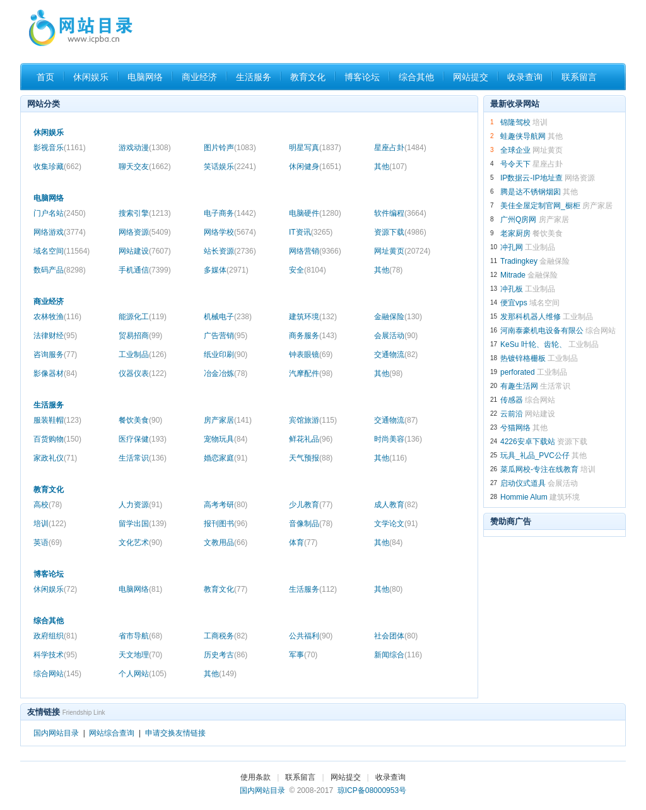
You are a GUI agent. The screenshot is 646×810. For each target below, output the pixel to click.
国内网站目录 (56, 733)
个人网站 (143, 673)
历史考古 (225, 654)
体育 (303, 542)
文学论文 (396, 523)
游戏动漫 (145, 147)
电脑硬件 (315, 213)
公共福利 (310, 635)
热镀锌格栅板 (523, 358)
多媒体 (226, 270)
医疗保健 (143, 439)
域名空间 (61, 251)
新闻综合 (398, 654)
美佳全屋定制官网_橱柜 (540, 205)
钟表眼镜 (310, 354)
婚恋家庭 (225, 458)
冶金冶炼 (225, 373)
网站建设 (145, 251)
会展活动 (396, 335)
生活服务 (253, 77)
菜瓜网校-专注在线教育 (539, 469)
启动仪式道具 (523, 483)
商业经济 (199, 77)
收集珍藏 (57, 166)
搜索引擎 (145, 213)
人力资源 (140, 504)
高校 (47, 504)
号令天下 (515, 164)
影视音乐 (59, 147)
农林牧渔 (57, 316)
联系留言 (579, 77)
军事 (303, 654)
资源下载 (400, 232)
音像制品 (310, 523)
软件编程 (400, 213)
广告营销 (225, 335)
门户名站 (59, 213)
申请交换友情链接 (175, 733)
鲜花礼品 (310, 439)
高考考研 (225, 504)
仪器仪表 (143, 373)
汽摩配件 (310, 373)
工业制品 (143, 354)
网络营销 (315, 251)
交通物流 (396, 354)
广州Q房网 (518, 219)
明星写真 (315, 147)
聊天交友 (145, 166)
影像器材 (55, 373)
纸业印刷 (225, 354)
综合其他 (416, 77)
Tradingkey (518, 261)
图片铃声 (230, 147)
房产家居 (228, 420)
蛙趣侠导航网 (523, 136)
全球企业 (515, 150)
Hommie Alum (524, 497)
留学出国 (143, 523)
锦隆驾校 (515, 122)
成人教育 (396, 504)
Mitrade (513, 275)
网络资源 (145, 232)
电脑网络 (145, 77)
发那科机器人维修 (530, 316)
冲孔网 (511, 247)
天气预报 (310, 458)
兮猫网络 (515, 427)
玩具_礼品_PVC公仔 (535, 455)
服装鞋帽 (57, 420)
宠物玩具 (225, 439)
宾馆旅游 (313, 420)
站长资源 (230, 251)
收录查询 (525, 77)
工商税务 (225, 635)
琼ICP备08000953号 (372, 790)
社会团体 (396, 635)
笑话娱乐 (230, 166)
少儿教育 (310, 504)
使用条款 (255, 777)
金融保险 (398, 316)
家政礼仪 (55, 458)
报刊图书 (225, 523)
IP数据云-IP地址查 (531, 177)
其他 (390, 166)
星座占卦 (400, 147)
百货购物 (57, 439)
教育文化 (308, 77)
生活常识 (143, 458)
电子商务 (230, 213)
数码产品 (59, 270)
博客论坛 (362, 77)
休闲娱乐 (91, 77)
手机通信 (145, 270)
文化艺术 (140, 542)
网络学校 (230, 232)
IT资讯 (310, 232)
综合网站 (57, 673)
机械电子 (228, 316)
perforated (518, 372)
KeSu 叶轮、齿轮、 (533, 344)
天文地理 (140, 654)
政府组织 (55, 635)
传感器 (511, 400)
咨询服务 (55, 354)
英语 (47, 542)
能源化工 (143, 316)
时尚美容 (398, 439)
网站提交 (470, 77)
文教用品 (225, 542)
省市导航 (140, 635)
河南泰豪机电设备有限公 (542, 330)
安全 (307, 270)
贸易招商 (140, 335)
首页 (45, 77)
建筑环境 (313, 316)
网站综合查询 (111, 733)
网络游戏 (59, 232)
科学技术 (55, 654)
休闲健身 (315, 166)
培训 (49, 523)
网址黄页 (402, 251)
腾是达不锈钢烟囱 (530, 191)
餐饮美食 (140, 420)
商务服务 (313, 335)
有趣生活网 (519, 386)
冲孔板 (511, 289)
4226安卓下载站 (527, 441)
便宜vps (513, 302)
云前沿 (511, 413)
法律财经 (55, 335)
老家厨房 (515, 233)
